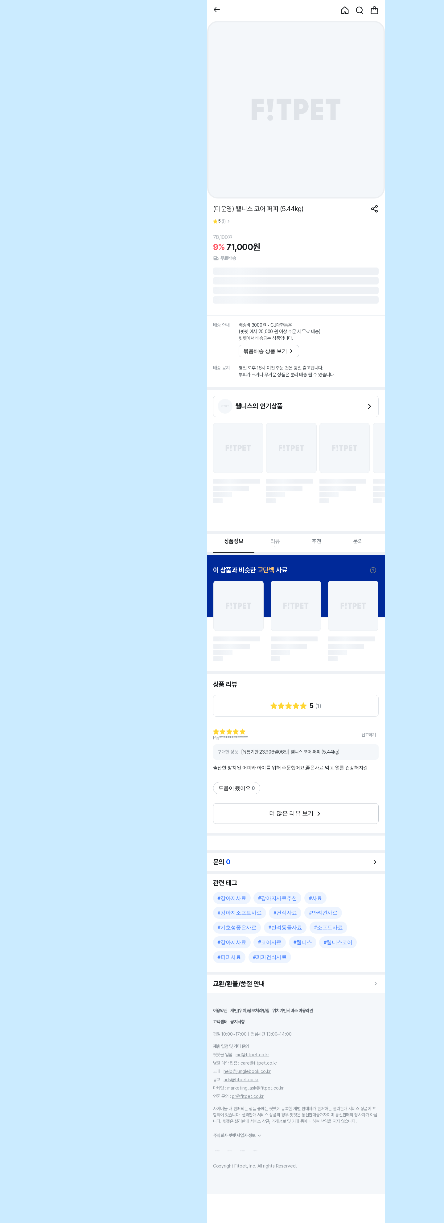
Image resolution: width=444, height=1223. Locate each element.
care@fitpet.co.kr (258, 1063)
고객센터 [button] (220, 1021)
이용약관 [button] (220, 1010)
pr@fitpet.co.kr (248, 1096)
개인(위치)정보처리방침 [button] (249, 1010)
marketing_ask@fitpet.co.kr (255, 1087)
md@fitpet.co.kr (252, 1054)
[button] (216, 10)
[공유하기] (374, 208)
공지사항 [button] (237, 1021)
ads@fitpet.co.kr (241, 1079)
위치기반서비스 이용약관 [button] (292, 1010)
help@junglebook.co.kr (247, 1071)
